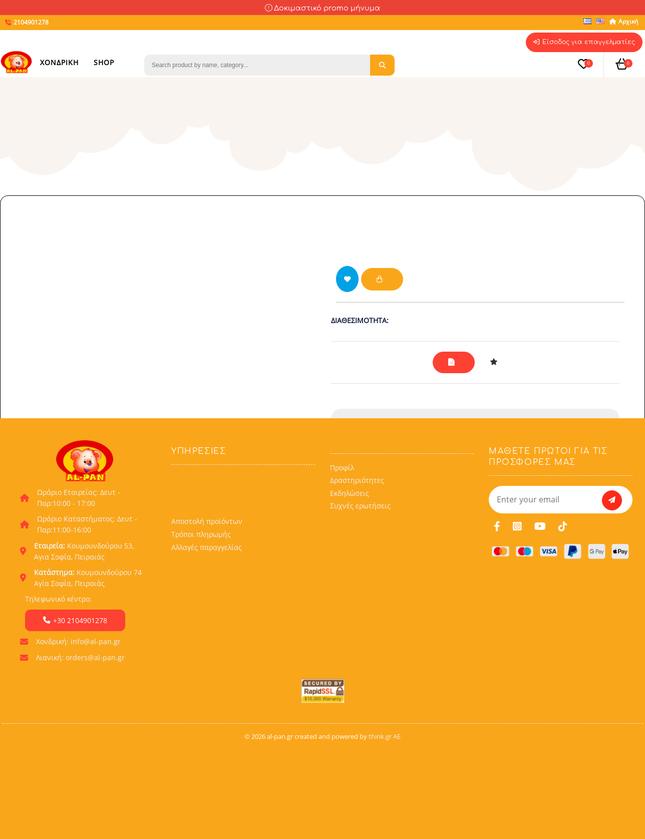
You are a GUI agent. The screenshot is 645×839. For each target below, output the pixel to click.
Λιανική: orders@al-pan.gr (80, 727)
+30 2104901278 (75, 690)
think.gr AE (385, 806)
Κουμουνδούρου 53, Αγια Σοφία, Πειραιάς (84, 621)
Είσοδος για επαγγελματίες (581, 42)
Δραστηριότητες (357, 550)
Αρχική (623, 21)
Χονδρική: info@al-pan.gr (78, 711)
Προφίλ (342, 537)
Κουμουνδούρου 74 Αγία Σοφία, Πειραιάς (88, 648)
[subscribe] (612, 571)
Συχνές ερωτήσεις (360, 576)
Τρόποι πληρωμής (201, 605)
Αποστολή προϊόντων (206, 592)
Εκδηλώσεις (349, 564)
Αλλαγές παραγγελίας (206, 618)
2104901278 (481, 429)
